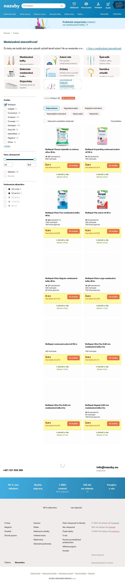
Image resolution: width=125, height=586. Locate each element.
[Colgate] (5, 122)
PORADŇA (117, 14)
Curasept (11, 134)
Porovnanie (84, 5)
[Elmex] (5, 155)
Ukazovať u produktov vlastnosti (58, 134)
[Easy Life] (5, 143)
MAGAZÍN (104, 14)
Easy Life (11, 143)
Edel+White (12, 147)
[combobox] (42, 6)
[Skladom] (5, 185)
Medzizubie (69, 14)
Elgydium (11, 151)
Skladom (11, 185)
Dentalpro (12, 139)
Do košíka (73, 190)
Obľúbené (72, 5)
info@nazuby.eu (107, 533)
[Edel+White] (5, 147)
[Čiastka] (8, 178)
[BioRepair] (5, 118)
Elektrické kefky (10, 14)
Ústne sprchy (25, 14)
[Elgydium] (5, 151)
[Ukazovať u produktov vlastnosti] (44, 134)
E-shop (16, 33)
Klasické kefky (55, 14)
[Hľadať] (60, 6)
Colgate (10, 122)
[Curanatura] (5, 126)
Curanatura (12, 126)
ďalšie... (81, 14)
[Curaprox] (5, 130)
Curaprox (11, 130)
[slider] (5, 173)
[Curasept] (5, 134)
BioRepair (10, 118)
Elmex (10, 155)
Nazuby (7, 33)
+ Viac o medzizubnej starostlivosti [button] (103, 48)
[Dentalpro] (5, 139)
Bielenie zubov (40, 14)
